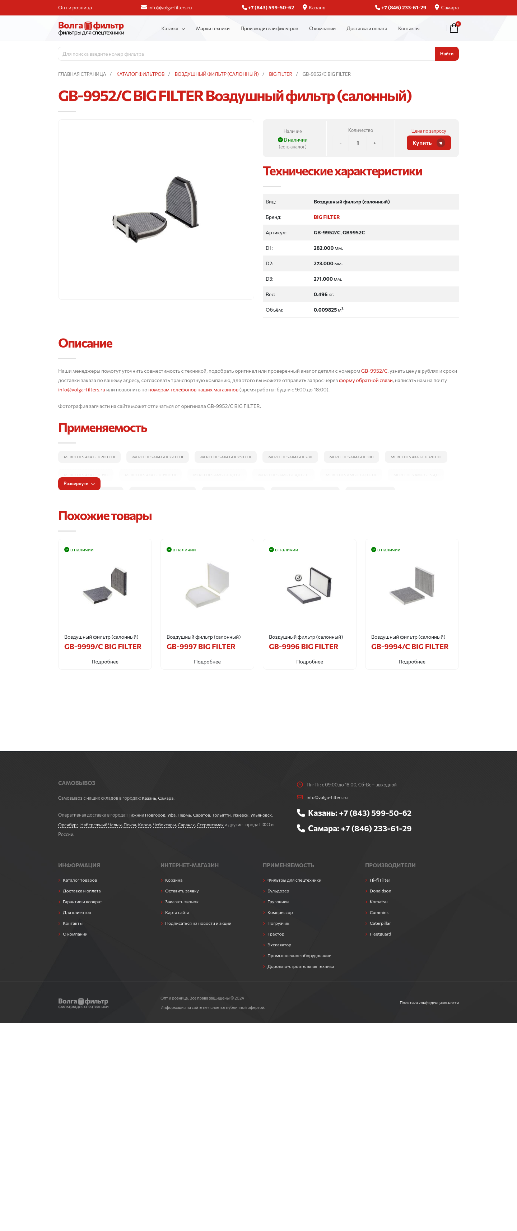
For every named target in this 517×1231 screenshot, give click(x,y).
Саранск (190, 824)
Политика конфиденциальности (428, 998)
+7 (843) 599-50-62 (376, 812)
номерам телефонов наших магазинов (193, 389)
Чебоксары (167, 824)
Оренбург (68, 824)
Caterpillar (381, 920)
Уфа (172, 814)
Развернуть (79, 483)
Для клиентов (77, 910)
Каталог (170, 28)
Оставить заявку (182, 889)
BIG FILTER (327, 217)
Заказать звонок (182, 899)
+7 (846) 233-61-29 (377, 827)
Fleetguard (381, 931)
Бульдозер (278, 889)
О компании (322, 28)
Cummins (379, 910)
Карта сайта (177, 910)
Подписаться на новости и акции (199, 920)
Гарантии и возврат (83, 899)
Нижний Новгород (147, 814)
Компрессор (280, 910)
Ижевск (244, 814)
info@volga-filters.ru (166, 7)
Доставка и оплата (367, 28)
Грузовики (278, 899)
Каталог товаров (80, 879)
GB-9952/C (374, 371)
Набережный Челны (102, 824)
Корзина (174, 879)
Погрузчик (278, 920)
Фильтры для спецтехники (295, 879)
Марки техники (212, 28)
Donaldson (381, 889)
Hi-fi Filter (380, 879)
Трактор (276, 931)
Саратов (204, 814)
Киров (146, 824)
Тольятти (224, 814)
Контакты (408, 28)
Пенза (131, 824)
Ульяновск (265, 814)
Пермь (186, 814)
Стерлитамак (214, 824)
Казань (314, 7)
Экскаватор (279, 941)
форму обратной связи (366, 380)
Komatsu (379, 899)
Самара (447, 7)
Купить (429, 142)
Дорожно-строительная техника (301, 962)
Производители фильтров (269, 28)
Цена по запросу (428, 131)
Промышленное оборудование (300, 952)
